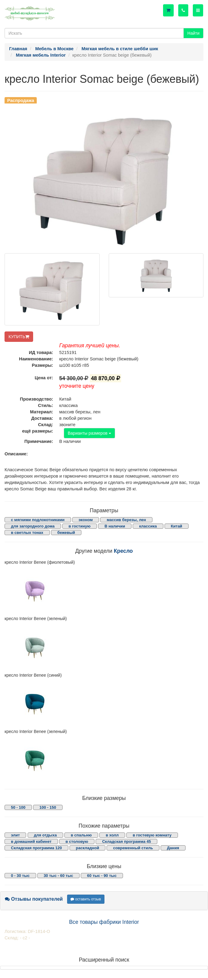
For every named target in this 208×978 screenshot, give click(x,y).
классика (148, 526)
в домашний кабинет (31, 841)
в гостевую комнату (152, 835)
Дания (173, 848)
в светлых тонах (27, 532)
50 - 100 (18, 807)
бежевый (66, 532)
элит (15, 835)
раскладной (87, 848)
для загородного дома (33, 526)
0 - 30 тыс (20, 875)
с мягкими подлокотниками (38, 519)
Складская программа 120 (36, 848)
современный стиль (133, 848)
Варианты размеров (89, 433)
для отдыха (45, 835)
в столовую (77, 841)
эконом (86, 519)
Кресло (123, 551)
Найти (193, 33)
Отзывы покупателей (34, 899)
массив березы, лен (126, 519)
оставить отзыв (85, 899)
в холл (112, 835)
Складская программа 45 (126, 841)
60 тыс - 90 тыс (102, 875)
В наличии (114, 526)
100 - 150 (47, 807)
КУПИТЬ (19, 336)
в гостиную (79, 526)
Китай (176, 526)
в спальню (81, 835)
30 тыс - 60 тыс (58, 875)
